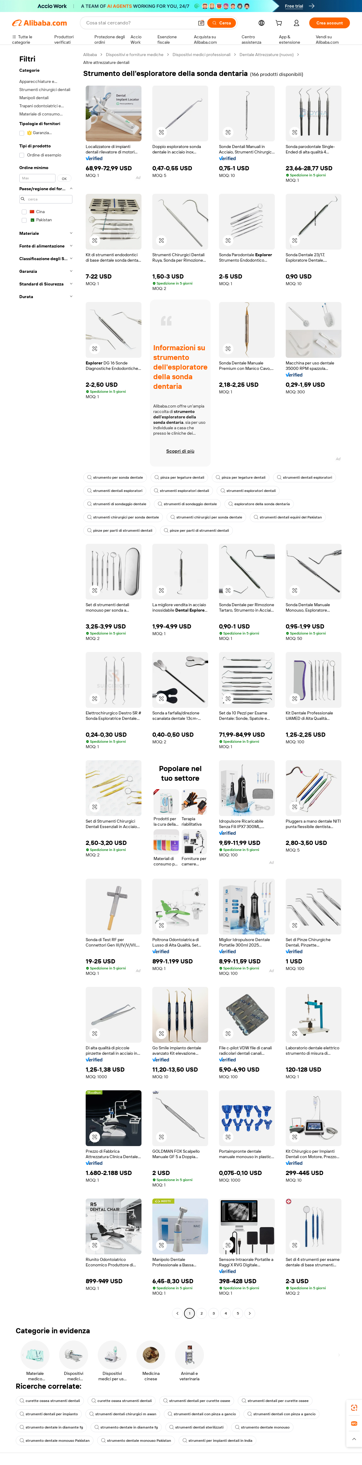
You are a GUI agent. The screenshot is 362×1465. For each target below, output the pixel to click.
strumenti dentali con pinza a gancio (202, 1414)
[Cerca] (221, 23)
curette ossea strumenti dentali (50, 1400)
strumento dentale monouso (262, 1427)
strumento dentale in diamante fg (51, 1427)
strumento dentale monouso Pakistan (55, 1440)
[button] (201, 23)
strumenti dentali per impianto (49, 1414)
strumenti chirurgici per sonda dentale (123, 517)
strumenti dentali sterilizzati (196, 1427)
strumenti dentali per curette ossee (196, 1400)
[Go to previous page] (177, 1313)
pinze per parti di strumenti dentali (119, 530)
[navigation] (46, 684)
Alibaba (90, 54)
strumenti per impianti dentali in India (217, 1440)
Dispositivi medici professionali (201, 54)
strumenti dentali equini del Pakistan (288, 517)
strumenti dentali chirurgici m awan (122, 1414)
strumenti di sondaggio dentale (116, 504)
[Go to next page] (249, 1313)
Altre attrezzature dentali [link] (106, 62)
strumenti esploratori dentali (181, 490)
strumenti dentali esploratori (304, 477)
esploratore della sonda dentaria (259, 504)
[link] (354, 1408)
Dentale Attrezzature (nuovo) (267, 54)
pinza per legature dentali (179, 477)
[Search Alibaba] (139, 23)
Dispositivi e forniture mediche (135, 54)
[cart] (279, 23)
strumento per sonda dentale (115, 477)
